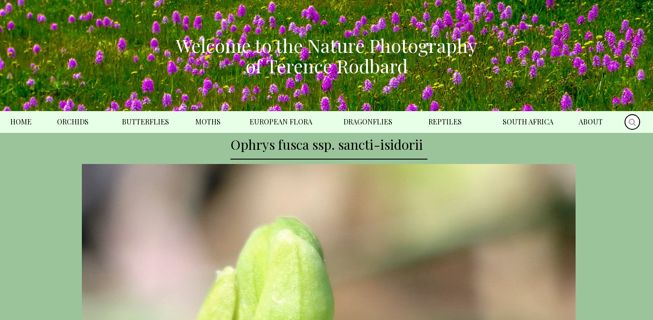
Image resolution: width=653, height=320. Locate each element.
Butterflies (145, 121)
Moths (208, 121)
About (591, 121)
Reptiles (445, 121)
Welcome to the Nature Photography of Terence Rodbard (326, 55)
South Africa (528, 121)
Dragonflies (367, 121)
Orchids (73, 121)
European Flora (281, 121)
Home (21, 121)
